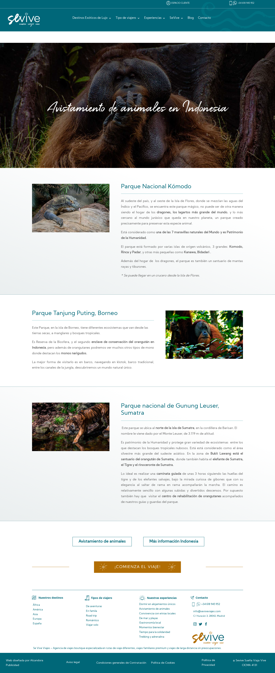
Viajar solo (92, 625)
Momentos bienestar (151, 627)
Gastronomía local (150, 623)
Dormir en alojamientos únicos (157, 604)
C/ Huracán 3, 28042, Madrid (209, 616)
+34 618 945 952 (246, 3)
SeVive (174, 18)
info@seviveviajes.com (207, 611)
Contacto (204, 18)
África (36, 605)
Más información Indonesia (173, 542)
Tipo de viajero (126, 18)
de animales (154, 609)
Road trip (91, 616)
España (37, 623)
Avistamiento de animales (102, 542)
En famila (91, 611)
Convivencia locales (157, 613)
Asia (35, 614)
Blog (191, 18)
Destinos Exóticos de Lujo (90, 18)
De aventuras (94, 606)
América (38, 609)
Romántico (92, 620)
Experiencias (152, 18)
